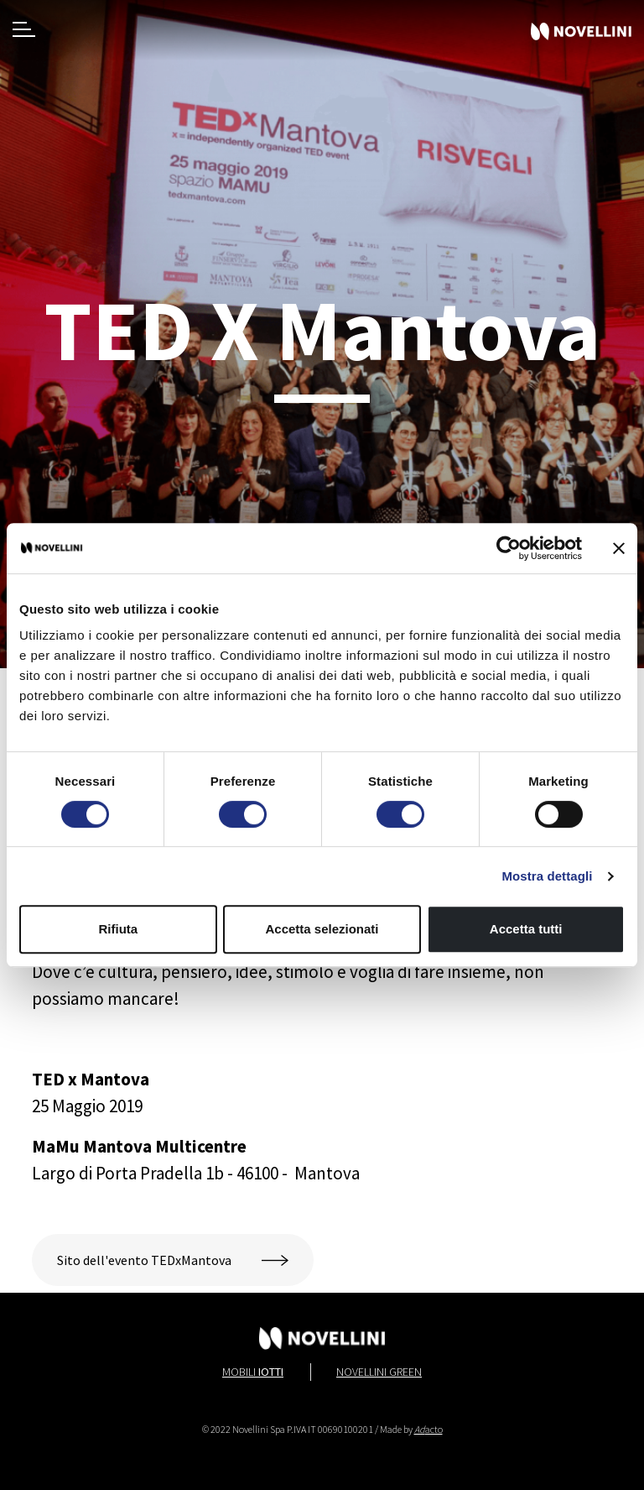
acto (428, 1429)
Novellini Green (379, 1371)
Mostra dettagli (546, 876)
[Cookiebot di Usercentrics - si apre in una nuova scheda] (508, 548)
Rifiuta (118, 929)
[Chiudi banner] (619, 548)
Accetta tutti (526, 929)
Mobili (252, 1371)
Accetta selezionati (321, 929)
